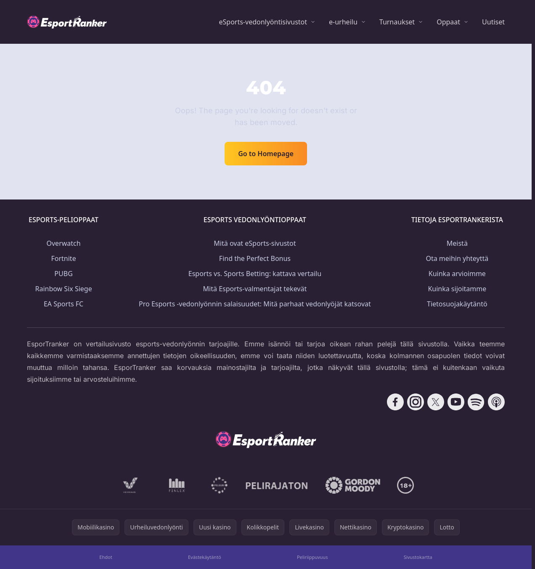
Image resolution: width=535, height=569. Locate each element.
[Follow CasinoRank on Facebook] (395, 402)
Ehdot (105, 557)
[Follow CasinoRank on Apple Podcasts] (496, 402)
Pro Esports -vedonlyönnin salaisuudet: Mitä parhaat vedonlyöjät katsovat (255, 303)
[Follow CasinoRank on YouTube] (456, 402)
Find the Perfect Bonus (255, 258)
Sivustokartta (418, 557)
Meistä (457, 243)
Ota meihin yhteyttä (457, 258)
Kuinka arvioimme (457, 273)
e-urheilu (343, 22)
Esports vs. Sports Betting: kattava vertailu (254, 273)
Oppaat (448, 22)
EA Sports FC (63, 303)
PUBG (63, 273)
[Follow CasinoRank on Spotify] (476, 402)
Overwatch (64, 243)
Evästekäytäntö (204, 557)
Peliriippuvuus (312, 557)
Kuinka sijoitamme (457, 288)
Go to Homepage (266, 153)
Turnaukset (397, 22)
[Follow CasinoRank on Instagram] (415, 402)
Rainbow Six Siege (63, 288)
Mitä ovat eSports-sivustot (255, 243)
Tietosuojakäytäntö (457, 303)
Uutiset (493, 22)
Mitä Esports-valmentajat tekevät (255, 288)
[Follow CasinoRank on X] (435, 402)
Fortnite (63, 258)
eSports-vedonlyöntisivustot (263, 22)
